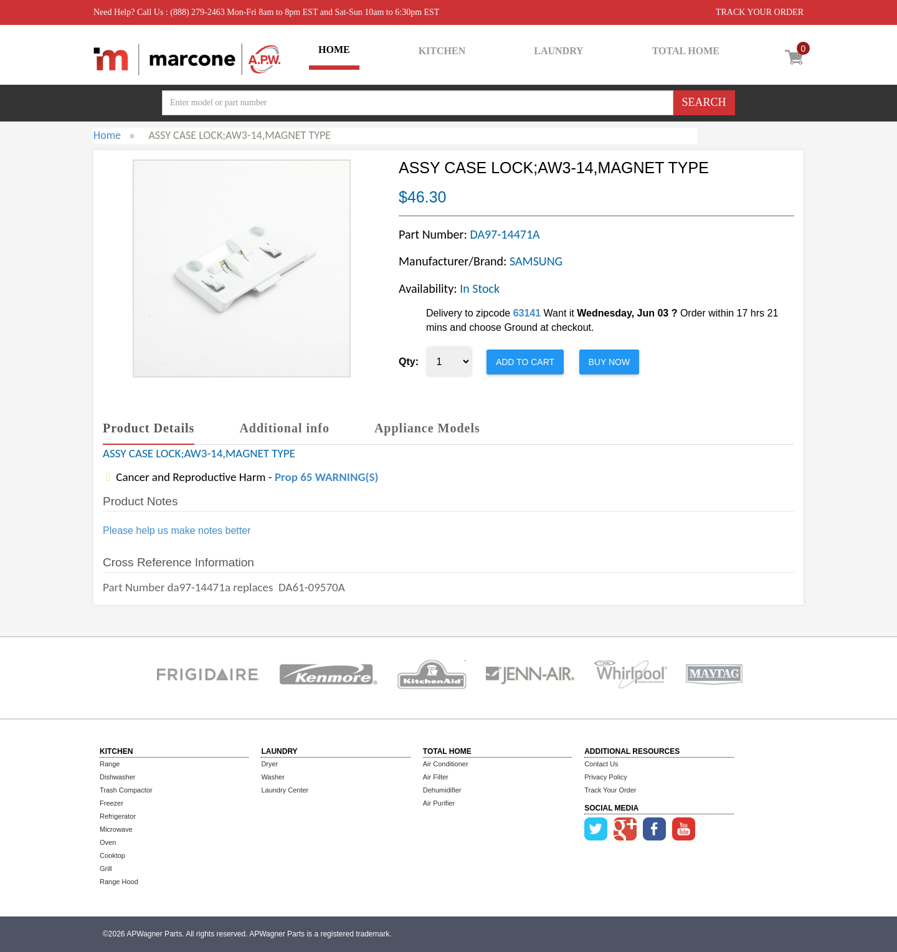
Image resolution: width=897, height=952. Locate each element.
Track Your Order (610, 790)
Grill (106, 868)
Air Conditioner (445, 764)
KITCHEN (442, 50)
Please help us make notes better (176, 530)
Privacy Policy (605, 777)
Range (110, 764)
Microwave (116, 829)
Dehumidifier (442, 790)
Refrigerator (118, 816)
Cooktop (112, 855)
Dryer (269, 764)
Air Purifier (439, 803)
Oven (108, 842)
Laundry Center (284, 790)
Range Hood (119, 881)
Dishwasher (117, 777)
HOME (334, 49)
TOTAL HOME (685, 50)
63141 (527, 313)
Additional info (284, 428)
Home (107, 135)
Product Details (148, 428)
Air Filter (435, 777)
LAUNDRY (558, 50)
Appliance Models (427, 428)
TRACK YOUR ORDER (760, 12)
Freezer (111, 803)
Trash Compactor (126, 790)
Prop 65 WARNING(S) (326, 477)
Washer (273, 777)
